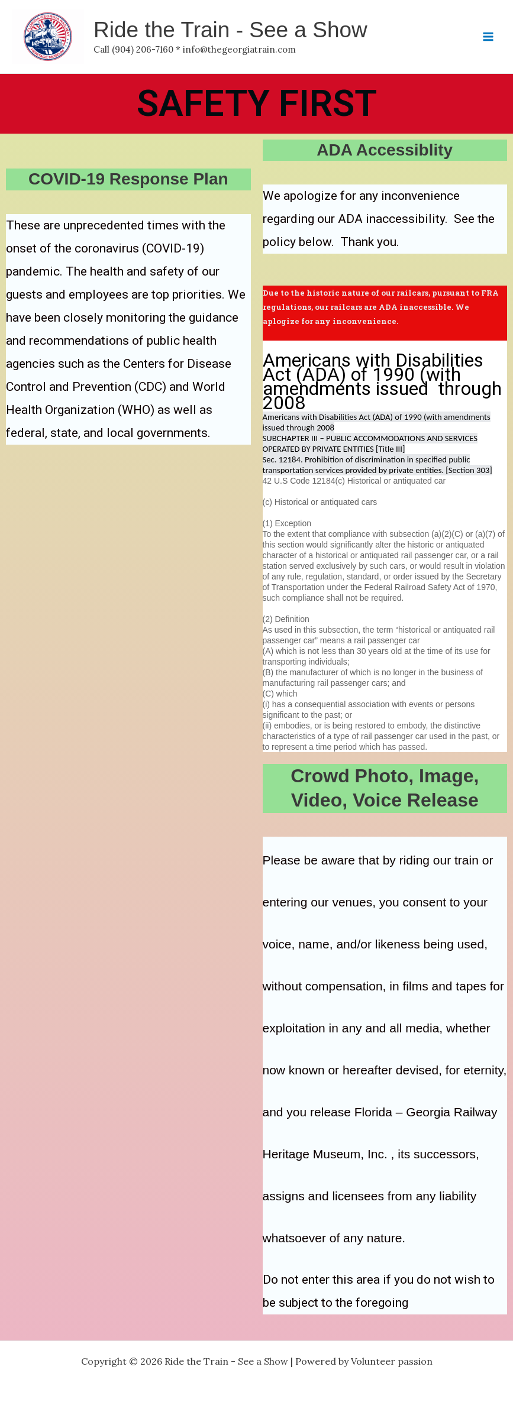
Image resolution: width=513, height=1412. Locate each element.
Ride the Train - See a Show (230, 30)
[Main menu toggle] (488, 37)
